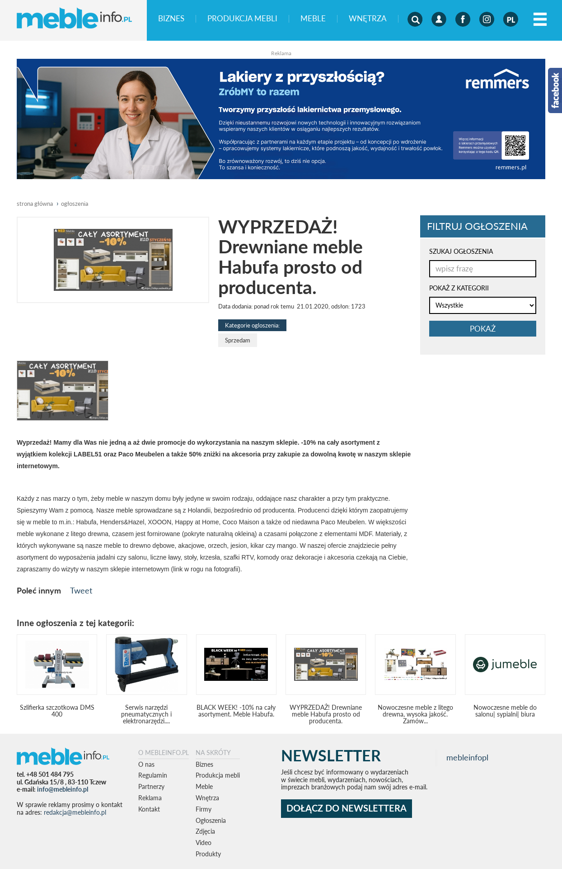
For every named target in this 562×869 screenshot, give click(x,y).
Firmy (203, 809)
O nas (146, 764)
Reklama (150, 798)
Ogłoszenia (211, 820)
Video (203, 842)
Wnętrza (368, 19)
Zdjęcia (205, 831)
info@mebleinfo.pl (62, 789)
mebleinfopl (467, 757)
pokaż (483, 328)
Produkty (208, 854)
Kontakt (149, 809)
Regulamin (152, 775)
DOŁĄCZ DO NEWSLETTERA (346, 808)
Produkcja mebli (242, 19)
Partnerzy (151, 786)
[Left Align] (540, 20)
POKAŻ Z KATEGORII (459, 288)
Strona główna (35, 203)
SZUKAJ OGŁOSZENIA (461, 251)
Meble (313, 19)
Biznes (171, 19)
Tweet (81, 590)
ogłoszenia (74, 203)
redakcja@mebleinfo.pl (75, 812)
